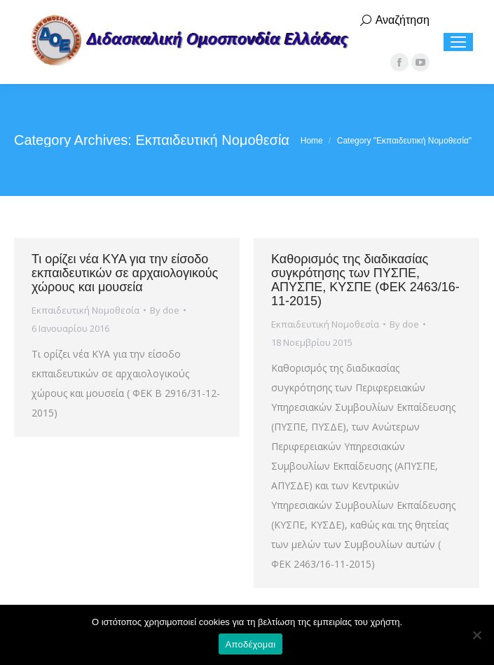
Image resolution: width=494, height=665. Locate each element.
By (164, 310)
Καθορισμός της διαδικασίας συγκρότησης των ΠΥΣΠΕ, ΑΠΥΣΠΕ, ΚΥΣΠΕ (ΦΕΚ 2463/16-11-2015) (365, 280)
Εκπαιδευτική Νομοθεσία (85, 310)
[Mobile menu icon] (458, 42)
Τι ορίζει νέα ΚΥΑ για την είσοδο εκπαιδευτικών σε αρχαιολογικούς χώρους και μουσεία (125, 273)
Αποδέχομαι (251, 644)
